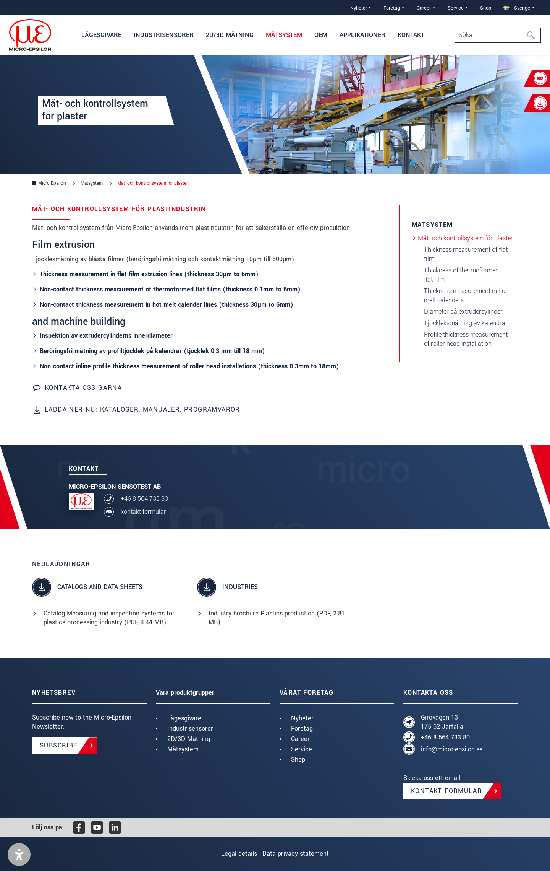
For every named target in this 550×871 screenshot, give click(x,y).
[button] (19, 854)
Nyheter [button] (358, 7)
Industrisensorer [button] (164, 35)
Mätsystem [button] (284, 35)
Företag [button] (391, 7)
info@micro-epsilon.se (452, 749)
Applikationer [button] (362, 35)
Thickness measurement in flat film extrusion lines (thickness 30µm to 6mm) (149, 274)
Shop (485, 7)
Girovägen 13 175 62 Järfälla (442, 722)
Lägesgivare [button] (101, 35)
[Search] (498, 35)
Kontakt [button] (411, 35)
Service (301, 749)
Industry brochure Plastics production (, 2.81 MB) (277, 618)
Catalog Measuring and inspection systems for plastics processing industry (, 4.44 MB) (109, 618)
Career (300, 739)
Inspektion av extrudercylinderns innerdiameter (106, 335)
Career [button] (424, 7)
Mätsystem (183, 749)
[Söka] (533, 35)
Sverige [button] (516, 7)
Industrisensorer (190, 728)
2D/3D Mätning (188, 739)
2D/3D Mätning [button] (230, 35)
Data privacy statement (300, 853)
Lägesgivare (184, 718)
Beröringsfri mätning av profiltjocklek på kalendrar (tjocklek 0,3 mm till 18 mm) (152, 351)
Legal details (234, 853)
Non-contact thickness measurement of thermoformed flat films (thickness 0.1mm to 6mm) (170, 289)
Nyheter (302, 718)
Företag (302, 728)
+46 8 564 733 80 (144, 498)
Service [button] (456, 7)
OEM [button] (320, 35)
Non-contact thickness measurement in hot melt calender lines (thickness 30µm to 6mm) (166, 304)
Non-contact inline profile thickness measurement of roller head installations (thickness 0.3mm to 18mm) (189, 366)
